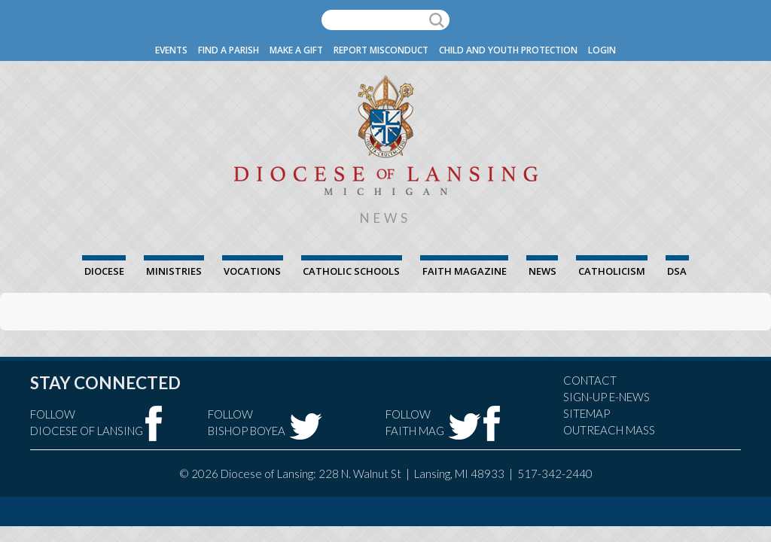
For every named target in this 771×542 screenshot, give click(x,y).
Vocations (252, 271)
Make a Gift (296, 50)
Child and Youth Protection (508, 50)
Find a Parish (228, 50)
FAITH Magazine (464, 271)
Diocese (104, 271)
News (542, 271)
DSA (677, 271)
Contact (590, 380)
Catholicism (611, 271)
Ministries (174, 271)
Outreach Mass (609, 430)
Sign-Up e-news (606, 396)
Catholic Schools (351, 271)
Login (602, 50)
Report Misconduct (381, 50)
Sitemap (586, 413)
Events (171, 50)
